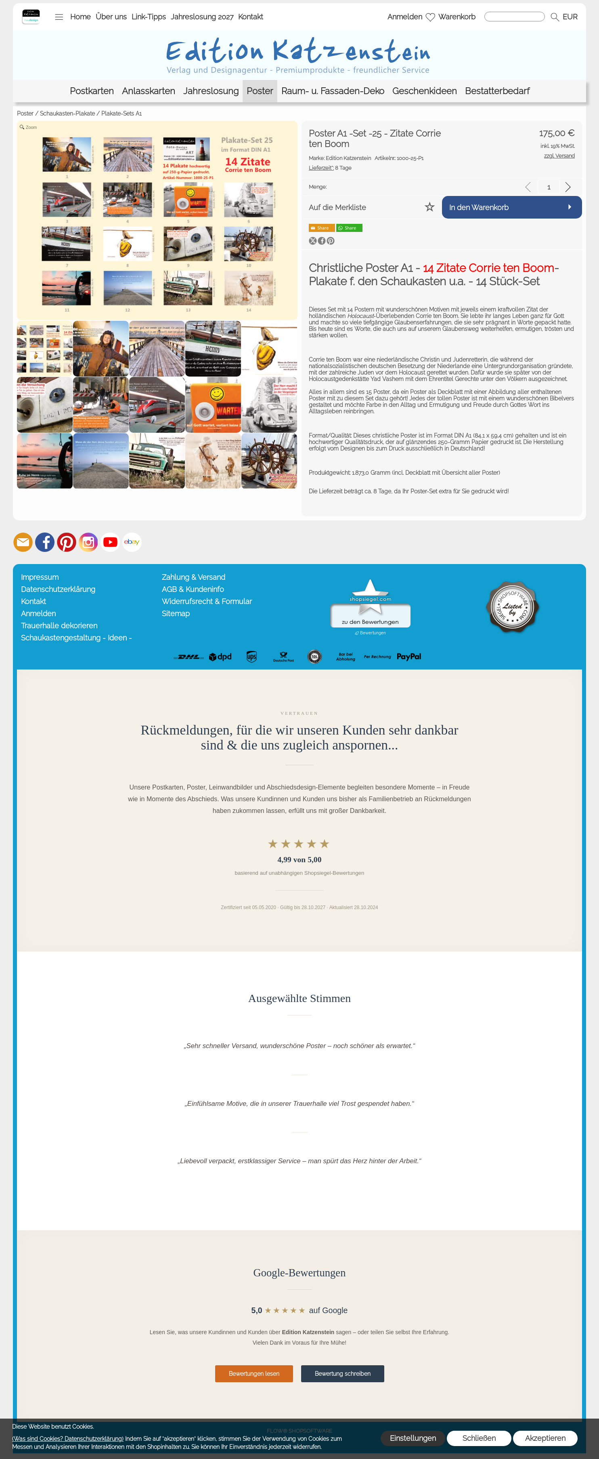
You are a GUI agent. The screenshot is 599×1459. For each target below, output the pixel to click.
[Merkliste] (430, 17)
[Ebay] (132, 542)
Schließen (479, 1438)
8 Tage (330, 168)
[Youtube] (110, 542)
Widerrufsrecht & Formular (207, 601)
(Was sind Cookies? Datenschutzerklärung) (68, 1439)
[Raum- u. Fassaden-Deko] (332, 91)
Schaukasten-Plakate (67, 113)
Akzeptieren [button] (545, 1438)
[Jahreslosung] (211, 91)
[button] (58, 17)
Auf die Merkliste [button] (337, 207)
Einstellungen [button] (413, 1438)
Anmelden (404, 17)
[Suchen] (514, 16)
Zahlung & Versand (193, 577)
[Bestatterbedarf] (497, 91)
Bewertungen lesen (254, 1374)
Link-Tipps (149, 17)
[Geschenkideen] (424, 91)
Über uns (111, 17)
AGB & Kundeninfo (193, 589)
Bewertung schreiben (343, 1374)
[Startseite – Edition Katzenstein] (31, 11)
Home (80, 17)
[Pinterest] (67, 542)
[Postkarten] (92, 91)
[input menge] (549, 187)
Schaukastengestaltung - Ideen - (76, 638)
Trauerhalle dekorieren (59, 625)
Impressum (40, 577)
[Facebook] (45, 542)
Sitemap (176, 613)
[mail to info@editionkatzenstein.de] (23, 542)
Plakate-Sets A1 (121, 113)
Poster (25, 113)
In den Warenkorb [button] (479, 207)
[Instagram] (88, 542)
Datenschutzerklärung (58, 589)
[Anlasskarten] (148, 91)
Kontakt (250, 17)
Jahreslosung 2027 (202, 17)
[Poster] (260, 91)
